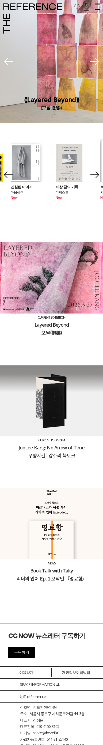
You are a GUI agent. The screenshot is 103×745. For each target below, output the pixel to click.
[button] (9, 62)
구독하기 (21, 652)
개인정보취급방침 (76, 672)
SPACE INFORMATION (40, 684)
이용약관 (26, 672)
